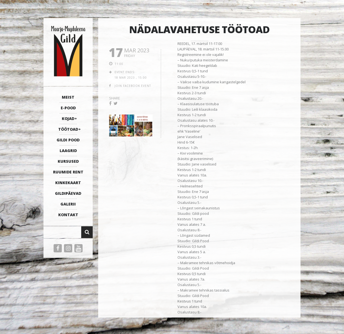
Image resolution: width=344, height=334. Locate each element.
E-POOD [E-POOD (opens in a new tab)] (68, 107)
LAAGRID (68, 150)
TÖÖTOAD (68, 129)
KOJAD (68, 118)
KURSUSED (68, 161)
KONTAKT (68, 214)
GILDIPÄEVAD (68, 193)
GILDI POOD (68, 139)
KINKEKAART (68, 182)
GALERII (68, 204)
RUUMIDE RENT (68, 172)
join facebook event (133, 86)
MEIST (68, 97)
